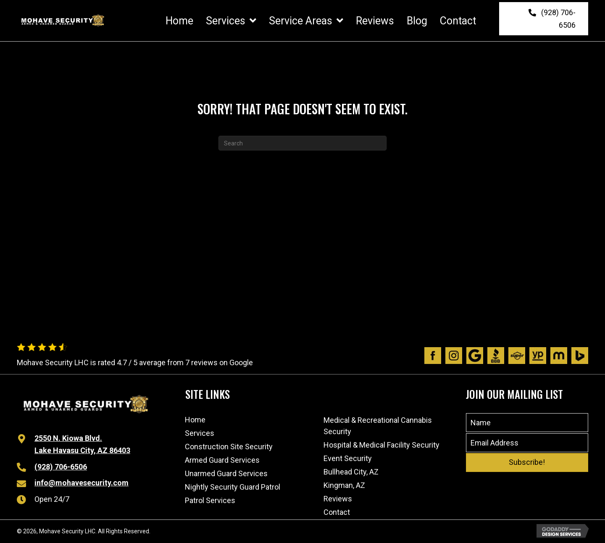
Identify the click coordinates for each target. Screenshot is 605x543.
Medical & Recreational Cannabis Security (378, 426)
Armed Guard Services (222, 460)
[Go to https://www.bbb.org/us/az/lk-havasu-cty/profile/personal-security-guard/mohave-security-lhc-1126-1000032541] (495, 355)
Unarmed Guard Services (226, 473)
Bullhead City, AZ (351, 471)
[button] (543, 18)
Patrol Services (210, 500)
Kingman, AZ (344, 485)
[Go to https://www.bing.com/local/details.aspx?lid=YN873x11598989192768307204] (579, 355)
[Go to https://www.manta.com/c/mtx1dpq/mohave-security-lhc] (558, 355)
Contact (337, 512)
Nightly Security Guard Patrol (232, 486)
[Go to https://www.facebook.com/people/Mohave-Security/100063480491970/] (432, 355)
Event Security (348, 458)
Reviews (338, 498)
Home (195, 419)
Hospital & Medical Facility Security (381, 444)
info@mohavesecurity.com (81, 482)
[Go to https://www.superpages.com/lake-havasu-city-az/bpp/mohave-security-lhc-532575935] (516, 355)
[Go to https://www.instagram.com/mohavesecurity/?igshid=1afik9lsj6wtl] (453, 355)
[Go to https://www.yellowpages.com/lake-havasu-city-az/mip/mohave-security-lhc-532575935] (537, 355)
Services (199, 433)
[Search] (302, 143)
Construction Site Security (229, 446)
